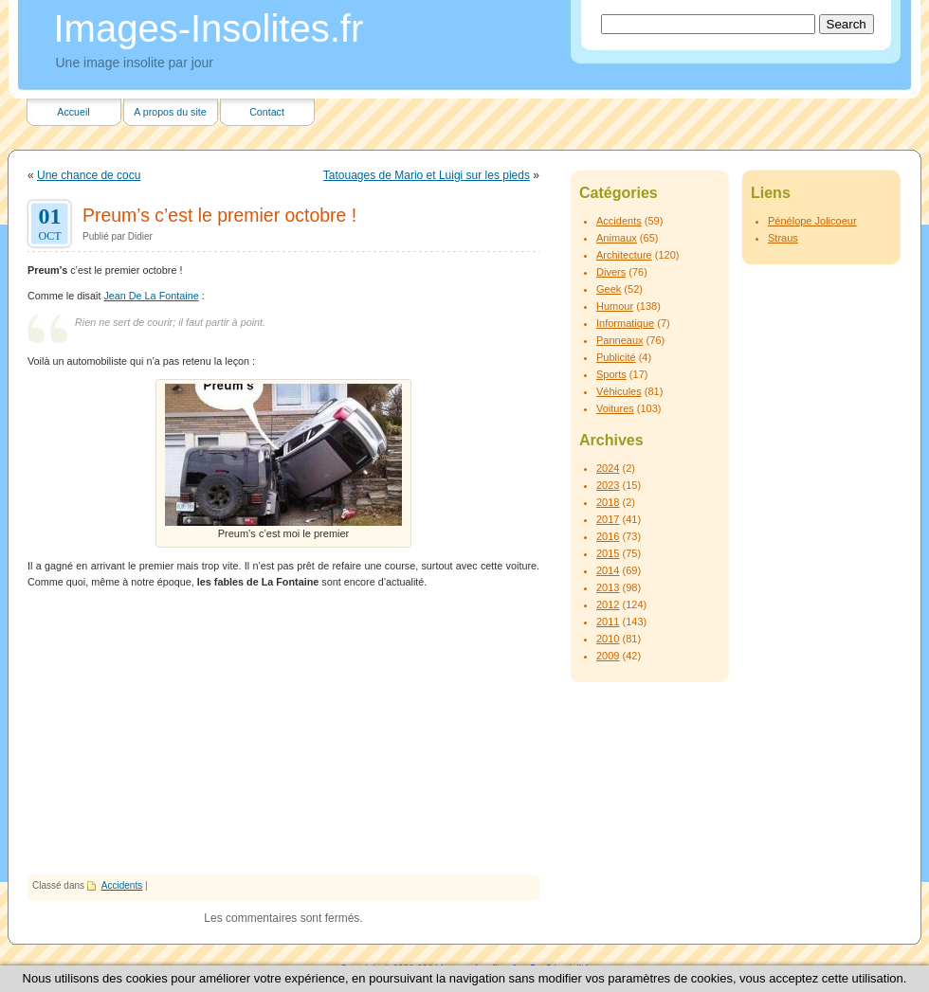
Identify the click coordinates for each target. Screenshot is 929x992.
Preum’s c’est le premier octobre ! (219, 215)
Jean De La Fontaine (150, 295)
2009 (607, 655)
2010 (607, 638)
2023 (607, 485)
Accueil (73, 111)
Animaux (616, 237)
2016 (607, 536)
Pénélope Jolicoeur (812, 220)
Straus (783, 237)
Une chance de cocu (88, 175)
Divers (611, 272)
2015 (607, 553)
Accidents (121, 885)
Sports (611, 374)
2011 (607, 621)
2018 (607, 502)
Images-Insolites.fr (209, 28)
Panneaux (620, 340)
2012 (607, 604)
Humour (614, 306)
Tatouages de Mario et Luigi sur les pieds (426, 175)
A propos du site (170, 111)
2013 (607, 587)
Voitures (615, 408)
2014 (607, 570)
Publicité (616, 357)
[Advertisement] (283, 732)
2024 (607, 468)
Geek (608, 289)
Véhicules (619, 391)
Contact (266, 111)
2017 (607, 519)
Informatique (625, 323)
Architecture (624, 255)
